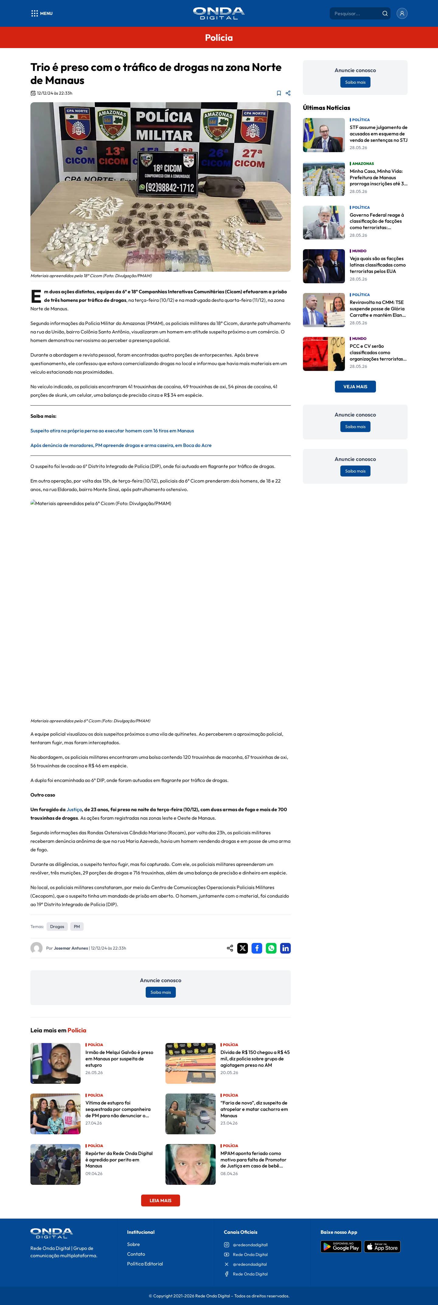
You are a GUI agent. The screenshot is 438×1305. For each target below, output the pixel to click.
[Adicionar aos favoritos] (279, 93)
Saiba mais (161, 992)
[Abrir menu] (41, 13)
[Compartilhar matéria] (288, 93)
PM (77, 926)
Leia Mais (161, 1200)
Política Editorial (145, 1264)
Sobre (133, 1244)
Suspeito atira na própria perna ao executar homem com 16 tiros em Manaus (112, 430)
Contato (136, 1254)
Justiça (74, 809)
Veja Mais (355, 386)
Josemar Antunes (71, 948)
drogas (57, 926)
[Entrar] (402, 13)
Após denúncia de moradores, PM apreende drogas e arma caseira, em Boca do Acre (121, 445)
